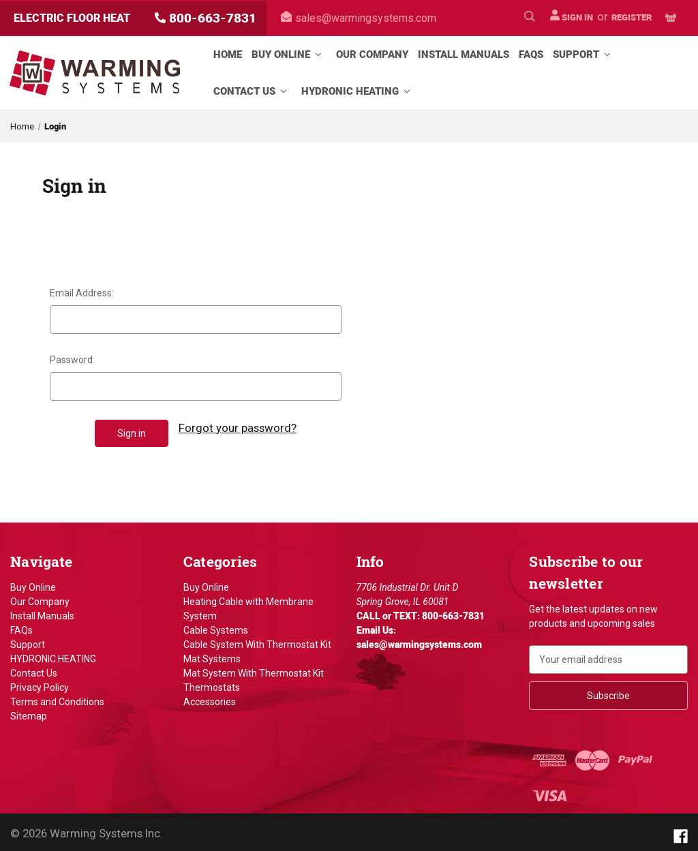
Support (584, 54)
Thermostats (211, 684)
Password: (72, 359)
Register (631, 17)
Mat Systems (212, 655)
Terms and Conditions (57, 698)
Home (227, 54)
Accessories (209, 698)
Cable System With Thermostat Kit (257, 641)
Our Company (372, 54)
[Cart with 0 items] (671, 18)
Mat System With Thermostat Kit (253, 669)
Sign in (571, 16)
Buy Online (289, 54)
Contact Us (252, 91)
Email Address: (82, 293)
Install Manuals (463, 54)
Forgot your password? (238, 428)
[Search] (530, 18)
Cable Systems (215, 626)
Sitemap (28, 712)
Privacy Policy (39, 684)
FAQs (531, 54)
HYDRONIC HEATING (358, 91)
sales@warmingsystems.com (358, 18)
